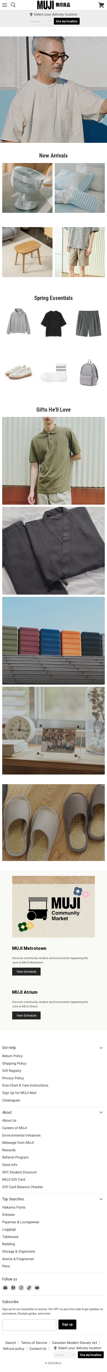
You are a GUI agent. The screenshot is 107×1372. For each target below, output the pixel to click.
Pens (6, 1266)
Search (10, 1343)
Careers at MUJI (14, 1128)
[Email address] (29, 1325)
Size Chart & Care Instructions (25, 1085)
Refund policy (13, 1349)
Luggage (9, 1229)
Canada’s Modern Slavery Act (74, 1343)
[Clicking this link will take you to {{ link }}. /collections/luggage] (53, 641)
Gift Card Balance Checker (22, 1187)
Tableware (10, 1237)
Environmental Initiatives (21, 1135)
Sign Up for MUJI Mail (19, 1093)
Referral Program (15, 1157)
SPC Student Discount (19, 1172)
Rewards (9, 1150)
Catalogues (11, 1100)
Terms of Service (34, 1343)
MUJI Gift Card (13, 1179)
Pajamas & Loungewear (20, 1222)
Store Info (9, 1165)
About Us (9, 1120)
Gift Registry (11, 1071)
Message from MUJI (18, 1143)
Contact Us (37, 1349)
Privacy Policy (13, 1078)
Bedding (8, 1244)
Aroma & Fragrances (18, 1259)
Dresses (8, 1214)
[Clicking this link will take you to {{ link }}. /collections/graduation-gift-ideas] (53, 731)
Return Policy (12, 1056)
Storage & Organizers (18, 1251)
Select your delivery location (53, 14)
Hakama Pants (13, 1207)
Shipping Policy (14, 1063)
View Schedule (26, 971)
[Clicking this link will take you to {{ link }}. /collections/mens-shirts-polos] (53, 461)
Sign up (67, 1324)
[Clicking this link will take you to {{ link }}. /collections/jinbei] (53, 551)
